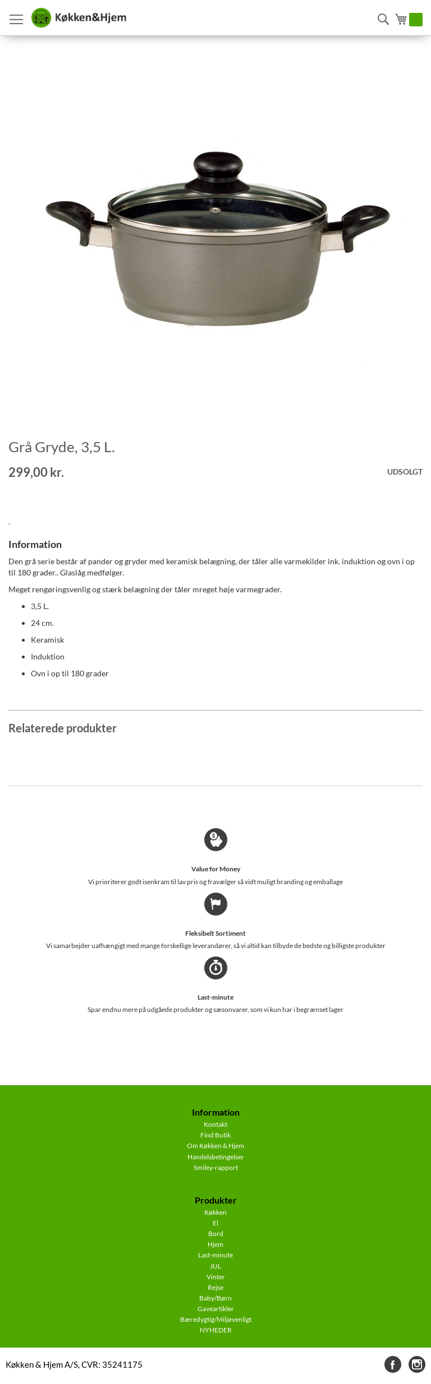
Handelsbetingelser (215, 1157)
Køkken (215, 1212)
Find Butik (215, 1135)
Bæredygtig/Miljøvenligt (215, 1319)
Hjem (215, 1244)
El (215, 1223)
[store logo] (78, 18)
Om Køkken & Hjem (215, 1145)
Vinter (216, 1276)
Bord (215, 1233)
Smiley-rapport (216, 1167)
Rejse (215, 1287)
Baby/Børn (215, 1298)
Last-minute (215, 1255)
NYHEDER (216, 1330)
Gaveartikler (216, 1308)
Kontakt (215, 1124)
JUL (215, 1266)
